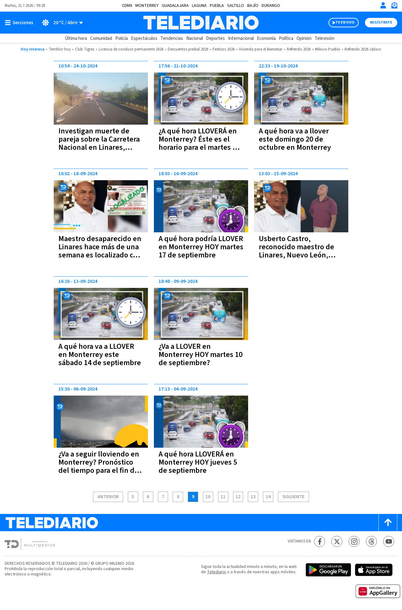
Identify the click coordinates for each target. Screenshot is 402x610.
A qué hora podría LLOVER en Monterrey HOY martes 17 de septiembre (201, 247)
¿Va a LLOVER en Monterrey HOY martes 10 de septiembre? (200, 354)
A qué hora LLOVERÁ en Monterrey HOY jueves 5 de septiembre (198, 462)
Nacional (194, 38)
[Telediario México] (200, 23)
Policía (121, 38)
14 (268, 497)
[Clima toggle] (60, 22)
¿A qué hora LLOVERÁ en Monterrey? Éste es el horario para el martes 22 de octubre (199, 143)
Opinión (304, 38)
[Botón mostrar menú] (20, 22)
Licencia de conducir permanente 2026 (131, 49)
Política (286, 38)
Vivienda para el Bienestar (260, 49)
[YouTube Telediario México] (388, 541)
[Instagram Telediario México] (354, 541)
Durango (271, 6)
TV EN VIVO (345, 22)
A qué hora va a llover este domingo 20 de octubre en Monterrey (295, 139)
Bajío (252, 6)
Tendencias (171, 38)
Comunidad (101, 38)
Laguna (199, 6)
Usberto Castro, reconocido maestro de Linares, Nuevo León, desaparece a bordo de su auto (301, 255)
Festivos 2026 (224, 49)
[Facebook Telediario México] (319, 541)
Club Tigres (84, 49)
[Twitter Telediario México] (336, 541)
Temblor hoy (60, 49)
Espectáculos (144, 38)
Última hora (76, 38)
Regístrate (381, 22)
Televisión (324, 38)
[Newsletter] (394, 6)
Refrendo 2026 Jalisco (363, 49)
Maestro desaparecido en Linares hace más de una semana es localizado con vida (99, 251)
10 (207, 497)
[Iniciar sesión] (383, 5)
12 (238, 497)
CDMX (127, 6)
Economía (266, 38)
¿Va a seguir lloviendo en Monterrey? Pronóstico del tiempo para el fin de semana (98, 466)
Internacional (241, 38)
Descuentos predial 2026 (188, 49)
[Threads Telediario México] (371, 541)
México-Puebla (327, 49)
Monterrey (147, 6)
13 (253, 497)
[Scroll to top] (387, 522)
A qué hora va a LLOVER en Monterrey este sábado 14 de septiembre (99, 354)
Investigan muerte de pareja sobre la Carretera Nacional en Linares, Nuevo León (99, 143)
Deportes (215, 38)
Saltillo (235, 6)
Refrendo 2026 (299, 49)
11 (222, 497)
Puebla (217, 6)
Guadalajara (175, 6)
